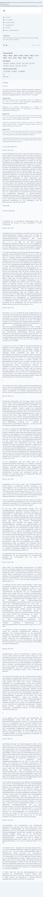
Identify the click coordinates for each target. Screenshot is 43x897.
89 (27, 55)
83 (16, 55)
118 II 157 (8, 579)
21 (25, 58)
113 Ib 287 (25, 363)
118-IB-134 (12, 63)
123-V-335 (25, 63)
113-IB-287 (6, 63)
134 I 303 (4, 86)
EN (39, 45)
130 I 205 (36, 411)
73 (30, 58)
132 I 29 (23, 411)
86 (21, 55)
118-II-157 (19, 63)
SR (23, 271)
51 (5, 58)
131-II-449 (6, 66)
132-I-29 (12, 66)
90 (32, 55)
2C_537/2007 (23, 95)
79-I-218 (24, 66)
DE (33, 45)
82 (11, 55)
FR (35, 45)
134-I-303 (18, 66)
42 (5, 55)
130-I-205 (31, 63)
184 (15, 58)
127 (37, 55)
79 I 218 (31, 491)
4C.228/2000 (33, 579)
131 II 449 (18, 358)
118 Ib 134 (8, 358)
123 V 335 (5, 363)
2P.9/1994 (16, 436)
